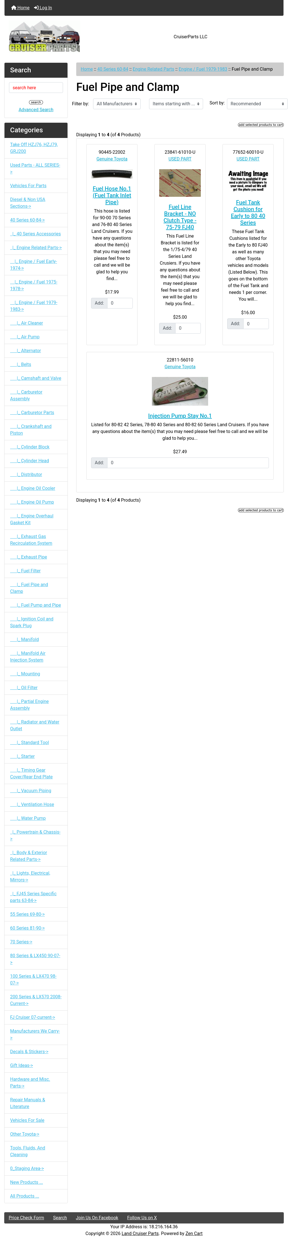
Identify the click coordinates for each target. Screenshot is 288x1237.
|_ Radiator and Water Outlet (34, 725)
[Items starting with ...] (176, 104)
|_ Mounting (25, 673)
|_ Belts (20, 364)
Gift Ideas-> (21, 1065)
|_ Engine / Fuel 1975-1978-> (33, 285)
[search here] (36, 87)
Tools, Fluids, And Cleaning (27, 1151)
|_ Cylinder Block (30, 447)
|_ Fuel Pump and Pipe (35, 605)
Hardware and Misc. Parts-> (30, 1083)
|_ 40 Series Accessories (35, 233)
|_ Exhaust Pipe (28, 557)
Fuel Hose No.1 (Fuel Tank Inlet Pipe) (112, 195)
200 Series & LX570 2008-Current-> (36, 1000)
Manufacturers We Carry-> (35, 1034)
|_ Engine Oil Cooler (32, 488)
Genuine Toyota (111, 159)
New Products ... (26, 1182)
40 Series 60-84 (112, 69)
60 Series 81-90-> (27, 928)
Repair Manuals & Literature (27, 1103)
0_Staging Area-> (27, 1168)
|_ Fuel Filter (25, 570)
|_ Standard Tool (29, 742)
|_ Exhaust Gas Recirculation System (31, 540)
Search (60, 1217)
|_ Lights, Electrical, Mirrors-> (30, 876)
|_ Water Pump (28, 818)
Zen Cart (193, 1233)
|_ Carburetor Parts (32, 412)
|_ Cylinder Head (29, 460)
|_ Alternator (25, 350)
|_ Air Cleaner (26, 323)
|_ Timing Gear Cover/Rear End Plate (31, 773)
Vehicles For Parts (28, 185)
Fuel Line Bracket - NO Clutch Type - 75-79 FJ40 (180, 217)
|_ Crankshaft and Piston (30, 430)
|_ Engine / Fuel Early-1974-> (33, 265)
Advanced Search (36, 109)
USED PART (180, 159)
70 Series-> (21, 942)
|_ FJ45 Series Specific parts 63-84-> (33, 897)
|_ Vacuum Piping (30, 790)
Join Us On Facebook (97, 1217)
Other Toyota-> (24, 1134)
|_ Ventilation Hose (32, 804)
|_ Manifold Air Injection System (28, 657)
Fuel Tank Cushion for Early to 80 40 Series (248, 212)
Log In (43, 7)
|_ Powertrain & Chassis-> (35, 835)
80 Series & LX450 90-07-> (35, 959)
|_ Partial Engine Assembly (29, 705)
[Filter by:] (117, 104)
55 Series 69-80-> (27, 914)
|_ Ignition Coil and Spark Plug (31, 622)
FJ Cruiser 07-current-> (32, 1017)
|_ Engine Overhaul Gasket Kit (31, 519)
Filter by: (80, 103)
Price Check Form (26, 1217)
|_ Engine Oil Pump (32, 502)
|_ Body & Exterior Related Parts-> (28, 856)
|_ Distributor (26, 474)
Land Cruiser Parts (140, 1233)
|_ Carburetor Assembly (26, 395)
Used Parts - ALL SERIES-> (35, 168)
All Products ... (24, 1196)
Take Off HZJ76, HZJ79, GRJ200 (34, 148)
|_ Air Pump (25, 337)
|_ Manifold (24, 639)
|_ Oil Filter (23, 687)
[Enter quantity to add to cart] (120, 303)
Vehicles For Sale (27, 1120)
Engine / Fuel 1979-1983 (203, 69)
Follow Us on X (142, 1217)
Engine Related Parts (153, 69)
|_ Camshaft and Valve (35, 378)
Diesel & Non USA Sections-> (27, 203)
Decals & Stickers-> (29, 1051)
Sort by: (217, 103)
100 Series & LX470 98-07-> (33, 979)
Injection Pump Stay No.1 (180, 415)
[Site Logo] (51, 36)
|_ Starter (22, 756)
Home (20, 7)
